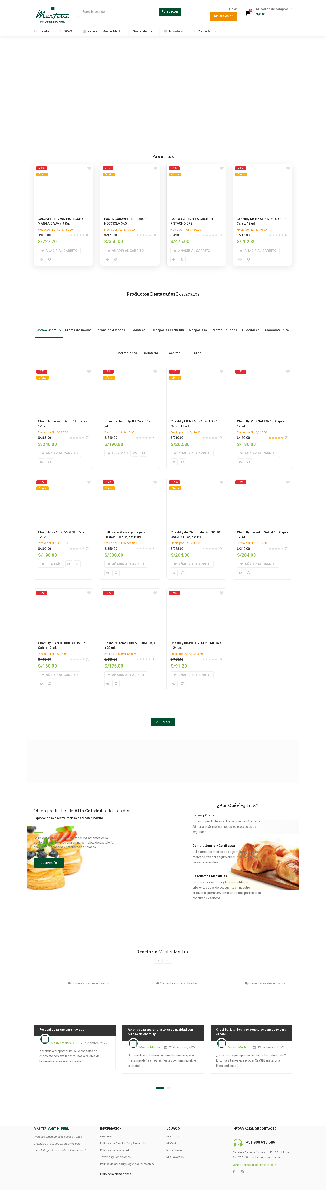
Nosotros (173, 31)
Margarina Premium (168, 323)
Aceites (174, 346)
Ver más (163, 723)
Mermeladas (127, 346)
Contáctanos (204, 31)
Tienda (41, 31)
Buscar (170, 11)
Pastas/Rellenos (224, 323)
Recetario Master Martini (102, 31)
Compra (49, 863)
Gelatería (151, 346)
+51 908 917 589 (260, 1143)
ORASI (66, 31)
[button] (272, 12)
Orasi (198, 346)
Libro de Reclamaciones (115, 1175)
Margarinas (198, 323)
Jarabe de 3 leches (110, 323)
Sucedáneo (251, 323)
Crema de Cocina (78, 323)
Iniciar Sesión (223, 16)
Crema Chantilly (49, 323)
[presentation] (158, 962)
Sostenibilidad (143, 31)
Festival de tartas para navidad (61, 1030)
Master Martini (61, 1044)
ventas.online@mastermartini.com (254, 1165)
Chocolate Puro (277, 323)
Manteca (139, 323)
